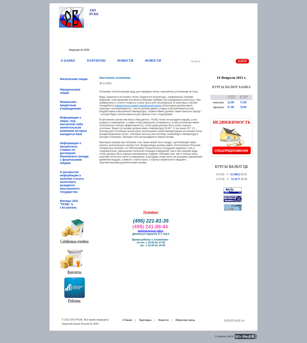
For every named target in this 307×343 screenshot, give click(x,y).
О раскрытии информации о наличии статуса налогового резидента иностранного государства (72, 181)
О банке (127, 320)
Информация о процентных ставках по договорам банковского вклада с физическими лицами (74, 153)
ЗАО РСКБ (93, 12)
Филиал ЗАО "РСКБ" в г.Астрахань (69, 204)
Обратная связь (185, 320)
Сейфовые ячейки (74, 241)
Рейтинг (74, 301)
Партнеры (145, 320)
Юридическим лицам (70, 91)
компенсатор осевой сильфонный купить (138, 105)
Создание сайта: (224, 336)
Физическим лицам (74, 79)
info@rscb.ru (234, 320)
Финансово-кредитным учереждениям (70, 105)
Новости (163, 320)
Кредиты (75, 272)
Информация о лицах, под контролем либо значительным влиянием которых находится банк (73, 126)
